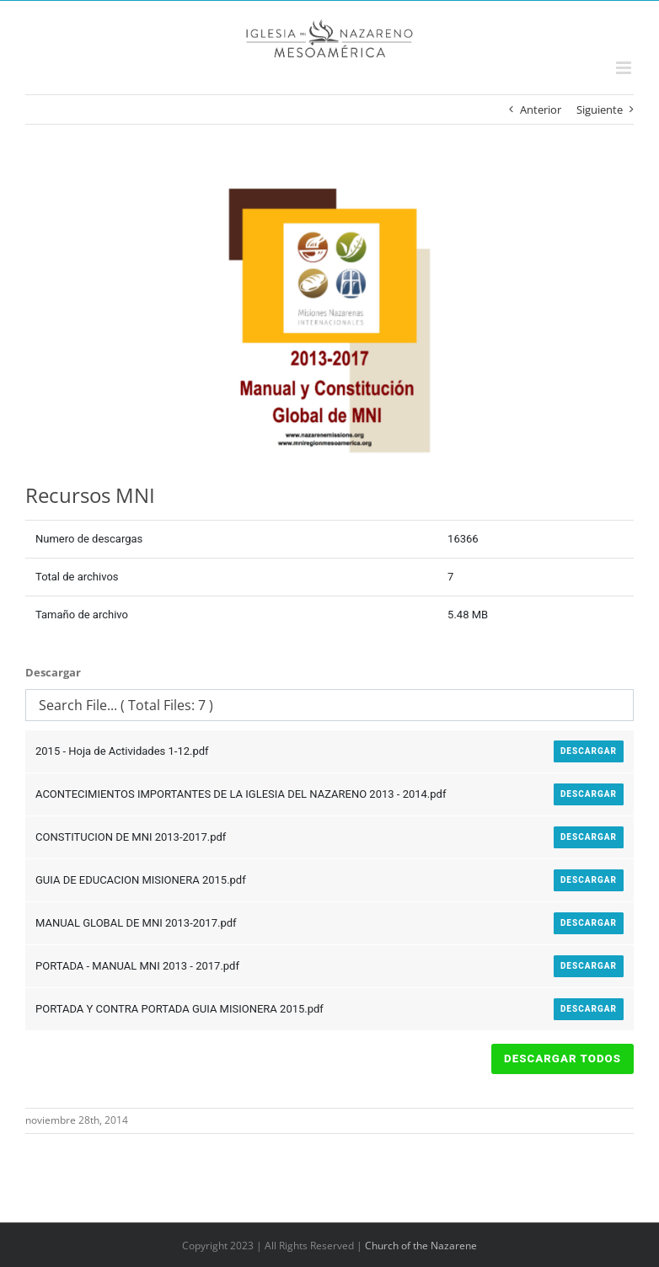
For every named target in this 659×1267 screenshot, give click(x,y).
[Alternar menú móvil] (625, 68)
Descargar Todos (562, 1058)
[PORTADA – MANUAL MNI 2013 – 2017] (329, 322)
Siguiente (599, 109)
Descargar (588, 751)
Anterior (540, 109)
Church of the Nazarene (421, 1245)
